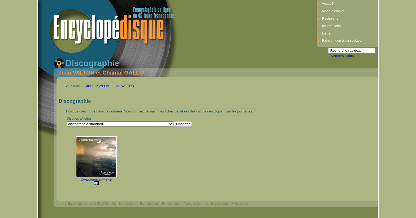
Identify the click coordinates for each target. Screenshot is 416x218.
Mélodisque (240, 204)
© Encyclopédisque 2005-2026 (86, 204)
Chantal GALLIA (97, 86)
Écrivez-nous (171, 204)
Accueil (327, 4)
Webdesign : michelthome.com (206, 204)
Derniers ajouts (342, 56)
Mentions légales (124, 204)
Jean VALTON (123, 86)
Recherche (330, 18)
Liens (326, 33)
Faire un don (149, 204)
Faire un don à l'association (342, 40)
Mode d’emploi (333, 11)
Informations (331, 26)
